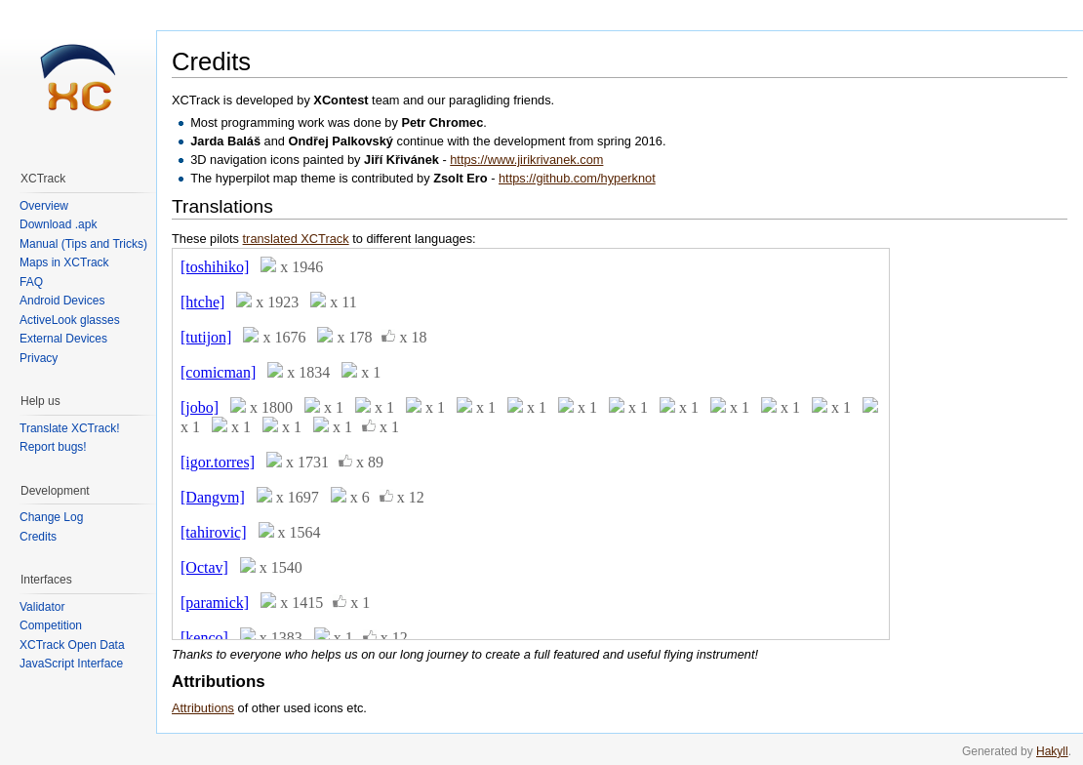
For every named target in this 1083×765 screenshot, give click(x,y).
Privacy (39, 358)
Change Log (51, 517)
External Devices (63, 338)
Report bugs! (53, 447)
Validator (42, 607)
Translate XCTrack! (69, 428)
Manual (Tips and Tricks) (83, 244)
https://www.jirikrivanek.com (526, 159)
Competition (51, 625)
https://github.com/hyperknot (577, 178)
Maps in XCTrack (64, 262)
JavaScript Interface (71, 663)
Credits (38, 537)
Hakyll (1052, 751)
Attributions (203, 708)
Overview (44, 206)
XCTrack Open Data (72, 645)
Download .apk (58, 224)
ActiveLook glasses (70, 320)
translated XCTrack (296, 238)
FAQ (31, 282)
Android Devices (62, 300)
